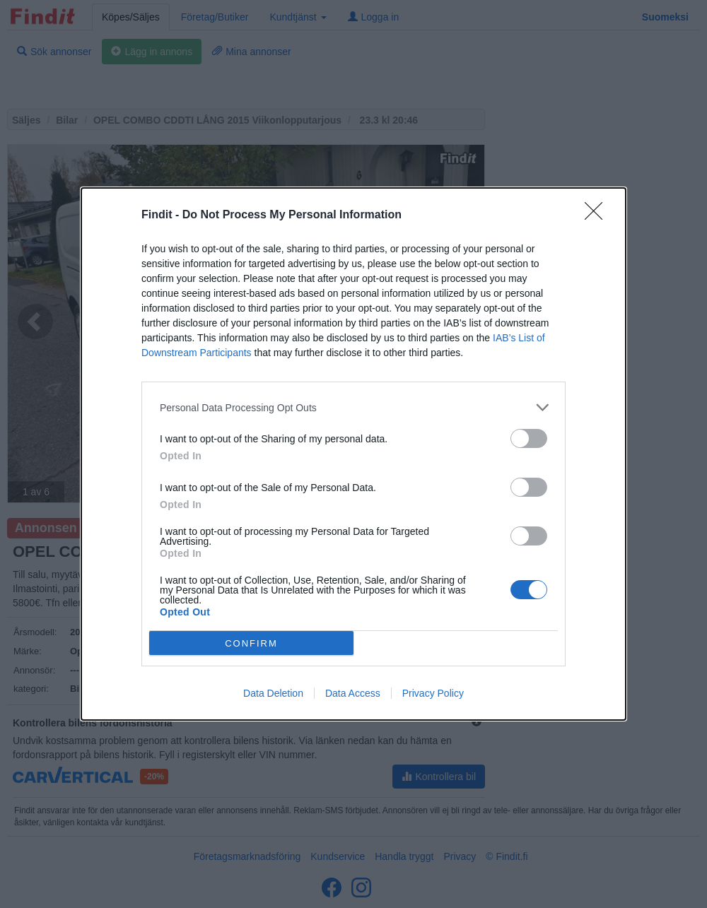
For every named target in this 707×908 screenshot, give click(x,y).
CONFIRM (251, 643)
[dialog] (353, 454)
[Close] (598, 215)
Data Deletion (273, 693)
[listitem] (353, 407)
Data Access (352, 693)
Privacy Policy (433, 693)
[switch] (528, 438)
